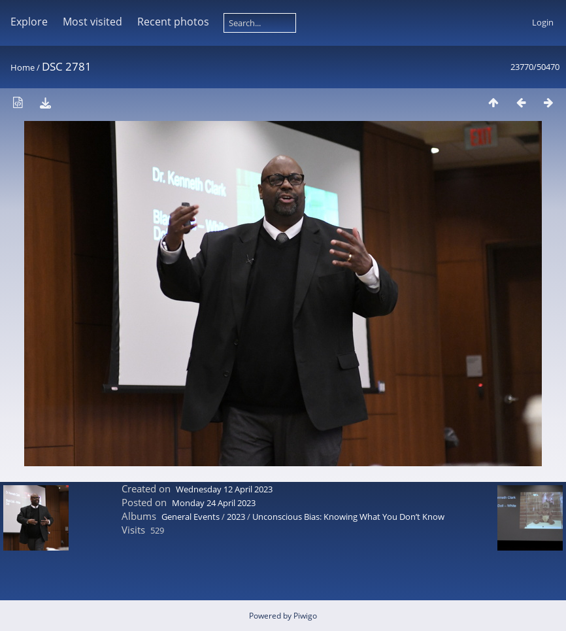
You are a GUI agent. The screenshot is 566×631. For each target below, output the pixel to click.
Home (22, 67)
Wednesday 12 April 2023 (224, 489)
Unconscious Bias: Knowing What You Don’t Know (348, 516)
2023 (236, 516)
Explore (29, 21)
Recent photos (173, 21)
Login (543, 22)
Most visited (92, 21)
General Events (190, 516)
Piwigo (305, 615)
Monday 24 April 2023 (214, 503)
